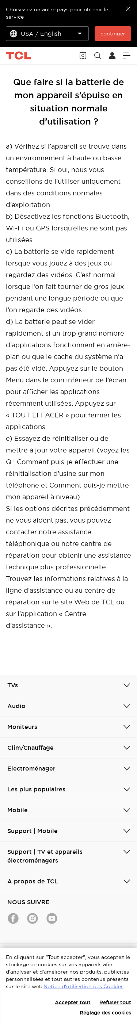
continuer (112, 33)
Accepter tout (73, 1002)
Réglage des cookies (105, 1012)
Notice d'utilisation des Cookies (83, 986)
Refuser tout (115, 1002)
